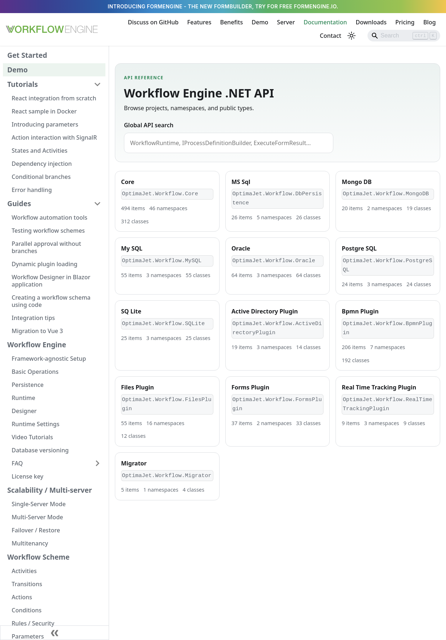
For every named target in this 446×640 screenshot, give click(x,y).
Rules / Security (33, 623)
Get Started (27, 55)
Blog (429, 22)
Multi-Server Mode (37, 517)
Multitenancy (30, 543)
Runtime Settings (35, 424)
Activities (24, 571)
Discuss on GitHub (153, 22)
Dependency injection (42, 164)
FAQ (17, 463)
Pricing (405, 22)
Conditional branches (41, 177)
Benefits (231, 22)
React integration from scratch (54, 98)
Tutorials (22, 84)
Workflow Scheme (38, 557)
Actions (22, 597)
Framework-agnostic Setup (49, 359)
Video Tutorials (32, 437)
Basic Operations (35, 372)
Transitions (27, 584)
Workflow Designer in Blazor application (51, 280)
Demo (260, 22)
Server (286, 22)
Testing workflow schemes (48, 231)
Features (199, 22)
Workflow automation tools (49, 217)
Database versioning (40, 450)
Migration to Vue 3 (37, 331)
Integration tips (33, 318)
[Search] (403, 35)
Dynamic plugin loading (44, 264)
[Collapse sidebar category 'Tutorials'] (97, 84)
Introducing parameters (45, 124)
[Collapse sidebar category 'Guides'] (97, 203)
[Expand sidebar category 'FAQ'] (97, 463)
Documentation (325, 22)
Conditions (26, 610)
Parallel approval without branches (46, 247)
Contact (330, 36)
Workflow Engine (36, 344)
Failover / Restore (36, 530)
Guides (19, 203)
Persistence (28, 385)
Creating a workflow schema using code (51, 301)
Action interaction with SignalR (54, 137)
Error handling (32, 190)
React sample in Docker (44, 111)
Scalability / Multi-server (49, 490)
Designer (24, 411)
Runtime (23, 398)
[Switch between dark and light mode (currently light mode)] (351, 35)
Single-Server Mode (39, 504)
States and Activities (40, 151)
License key (27, 476)
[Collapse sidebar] (54, 632)
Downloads (370, 22)
